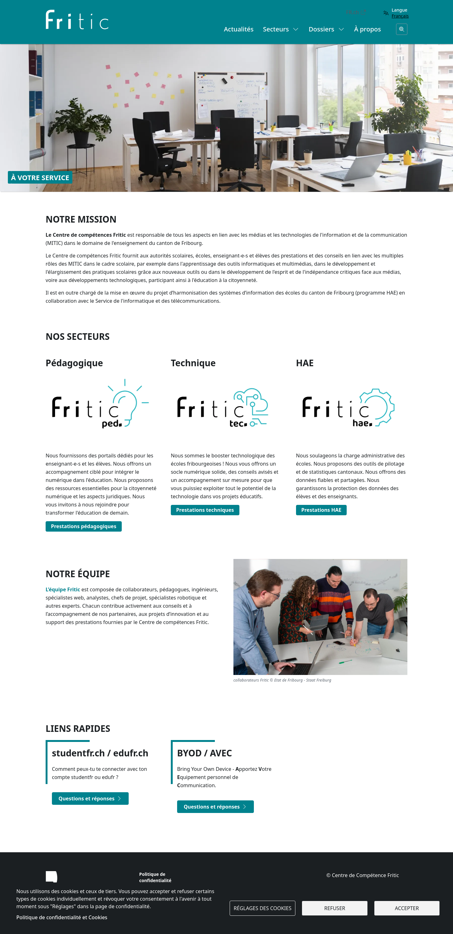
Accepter (407, 908)
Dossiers (326, 29)
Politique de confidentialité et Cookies (61, 917)
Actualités (239, 29)
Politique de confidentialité (155, 877)
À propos (367, 29)
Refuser (334, 908)
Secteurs (281, 29)
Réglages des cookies (263, 908)
